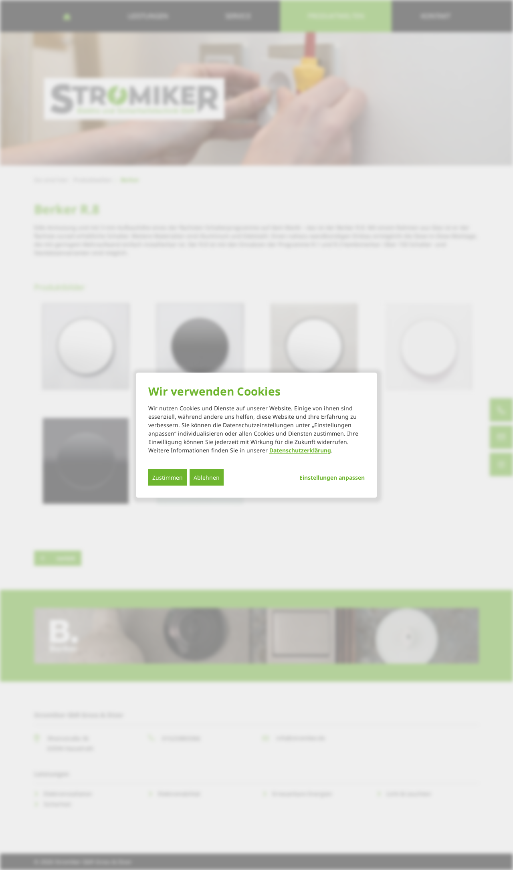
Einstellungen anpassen (332, 478)
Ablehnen (207, 477)
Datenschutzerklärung (300, 450)
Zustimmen (167, 477)
